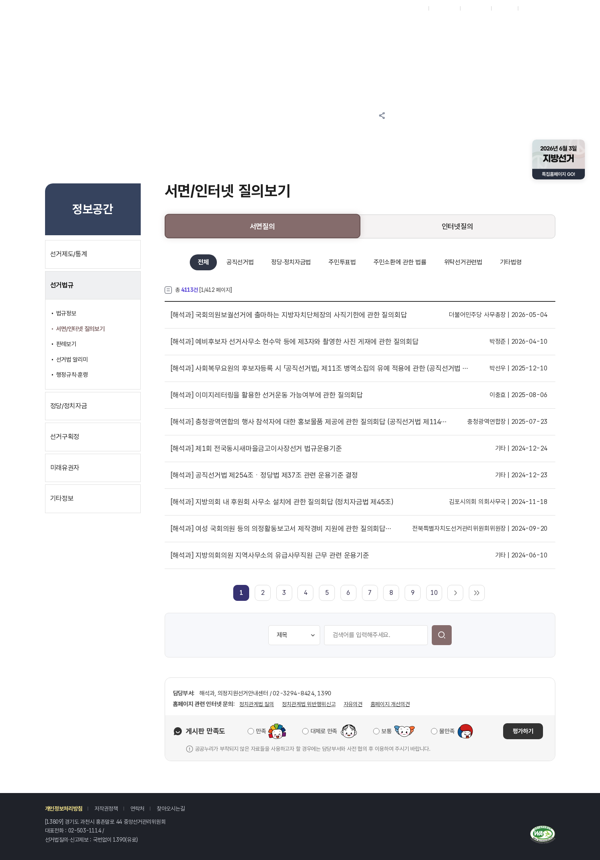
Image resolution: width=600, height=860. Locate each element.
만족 (261, 731)
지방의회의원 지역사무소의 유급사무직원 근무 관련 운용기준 (270, 555)
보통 (386, 731)
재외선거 (414, 8)
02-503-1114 (84, 830)
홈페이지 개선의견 (390, 704)
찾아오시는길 (171, 808)
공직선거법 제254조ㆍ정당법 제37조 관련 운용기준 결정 (264, 475)
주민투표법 (342, 262)
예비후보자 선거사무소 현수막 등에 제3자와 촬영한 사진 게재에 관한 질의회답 (295, 341)
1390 (119, 839)
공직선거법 (240, 262)
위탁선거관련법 (463, 262)
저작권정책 (106, 808)
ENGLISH (475, 8)
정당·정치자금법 (291, 262)
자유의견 (353, 704)
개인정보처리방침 (64, 808)
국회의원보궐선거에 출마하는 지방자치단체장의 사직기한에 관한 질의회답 (289, 315)
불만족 (446, 731)
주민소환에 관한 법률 (400, 262)
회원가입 (504, 8)
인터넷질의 (457, 226)
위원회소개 (467, 25)
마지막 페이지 (477, 593)
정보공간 (334, 25)
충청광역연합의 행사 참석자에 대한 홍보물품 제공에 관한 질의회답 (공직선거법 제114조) (309, 421)
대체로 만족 (324, 731)
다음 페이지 (455, 593)
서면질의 (262, 226)
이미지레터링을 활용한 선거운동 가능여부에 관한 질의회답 (267, 395)
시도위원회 (444, 8)
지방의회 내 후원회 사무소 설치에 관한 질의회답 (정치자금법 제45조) (282, 502)
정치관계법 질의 (256, 704)
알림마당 (268, 25)
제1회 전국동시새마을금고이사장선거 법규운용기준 (256, 448)
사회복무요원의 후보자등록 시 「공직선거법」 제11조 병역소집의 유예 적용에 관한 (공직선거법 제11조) (320, 368)
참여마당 (202, 25)
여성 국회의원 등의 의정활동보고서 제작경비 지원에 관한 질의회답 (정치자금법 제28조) (281, 528)
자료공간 (400, 25)
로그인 (529, 8)
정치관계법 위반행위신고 (308, 704)
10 (434, 592)
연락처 (137, 808)
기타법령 (511, 262)
